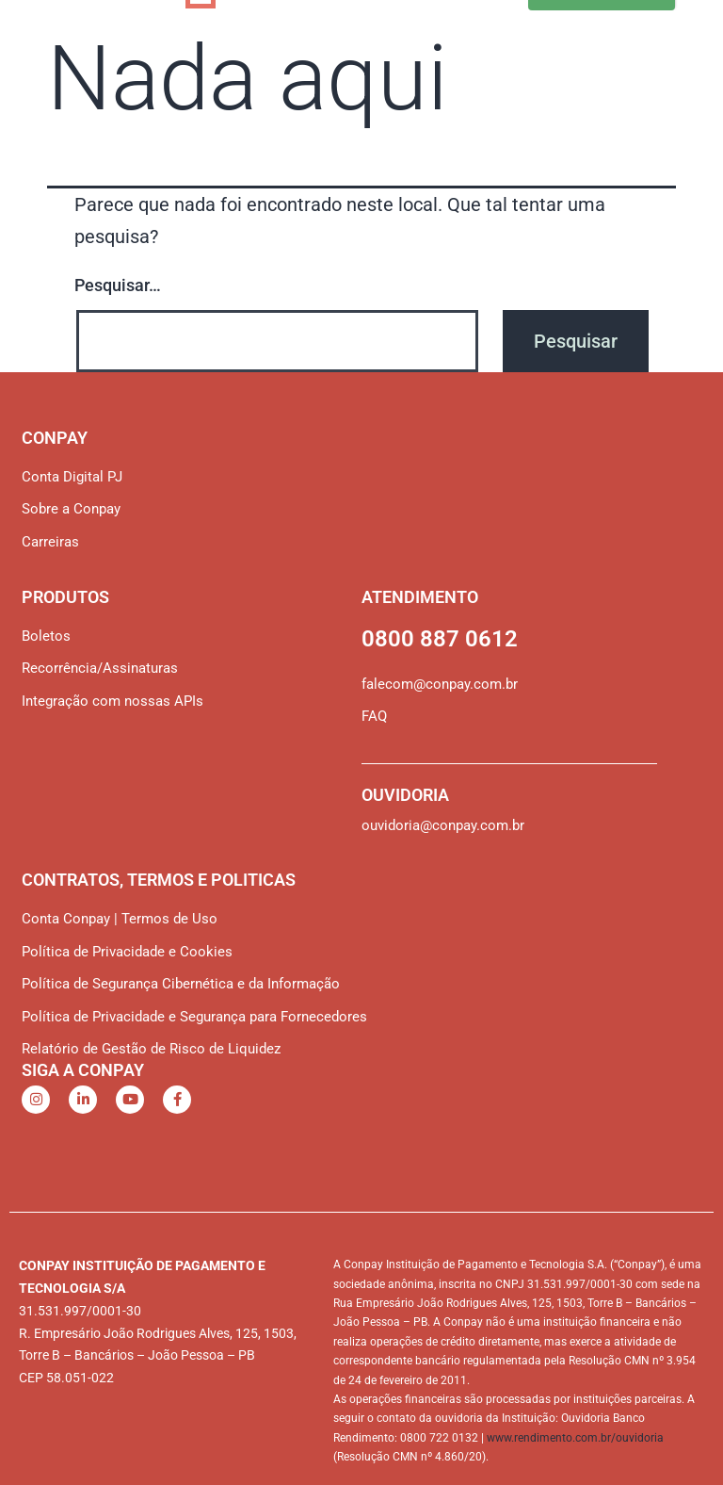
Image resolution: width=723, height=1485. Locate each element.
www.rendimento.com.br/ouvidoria (575, 1437)
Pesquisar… (117, 285)
